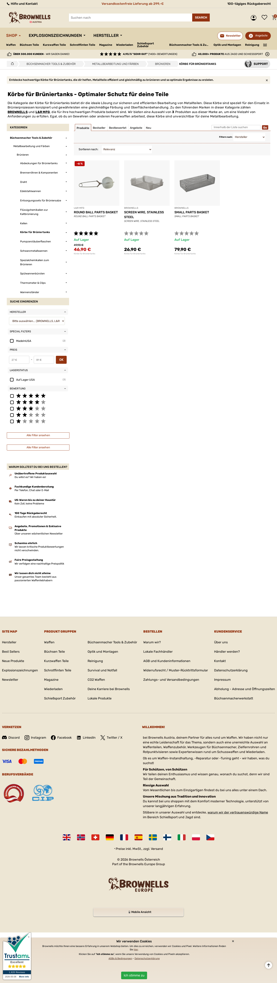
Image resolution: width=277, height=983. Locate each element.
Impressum (222, 680)
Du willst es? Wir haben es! (30, 477)
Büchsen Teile (29, 45)
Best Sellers (11, 651)
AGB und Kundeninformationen (166, 661)
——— (265, 44)
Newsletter (10, 680)
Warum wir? (152, 642)
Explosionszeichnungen (55, 35)
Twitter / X (111, 737)
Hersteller (106, 35)
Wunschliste (265, 17)
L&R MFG (43, 112)
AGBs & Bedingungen (120, 958)
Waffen (11, 45)
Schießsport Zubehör (145, 45)
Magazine (105, 45)
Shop (11, 35)
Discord (11, 737)
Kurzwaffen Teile (54, 45)
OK (61, 360)
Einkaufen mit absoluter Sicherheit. (36, 516)
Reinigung (252, 45)
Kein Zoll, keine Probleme (29, 503)
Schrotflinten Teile (82, 45)
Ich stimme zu (134, 975)
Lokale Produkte (100, 698)
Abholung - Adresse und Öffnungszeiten (244, 689)
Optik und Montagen (227, 45)
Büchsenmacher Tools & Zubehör (190, 45)
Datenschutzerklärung (231, 670)
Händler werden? (227, 651)
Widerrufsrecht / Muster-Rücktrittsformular (175, 670)
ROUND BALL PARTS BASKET (96, 212)
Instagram (35, 737)
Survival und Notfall (102, 670)
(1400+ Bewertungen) (150, 54)
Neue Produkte (13, 661)
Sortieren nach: (88, 149)
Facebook (61, 737)
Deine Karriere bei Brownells (109, 689)
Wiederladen (124, 45)
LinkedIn (86, 737)
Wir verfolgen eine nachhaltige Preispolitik (39, 563)
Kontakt (220, 661)
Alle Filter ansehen (38, 435)
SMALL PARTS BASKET (191, 212)
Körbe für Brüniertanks (84, 254)
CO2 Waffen (96, 680)
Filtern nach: (225, 137)
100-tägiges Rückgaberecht (249, 4)
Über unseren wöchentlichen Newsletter (39, 533)
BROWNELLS (18, 112)
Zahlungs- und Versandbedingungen (171, 680)
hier (136, 949)
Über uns (221, 642)
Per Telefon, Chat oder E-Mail (32, 490)
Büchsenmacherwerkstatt (233, 698)
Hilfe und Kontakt (22, 4)
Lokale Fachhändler (158, 651)
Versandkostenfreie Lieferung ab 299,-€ (133, 4)
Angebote (261, 35)
